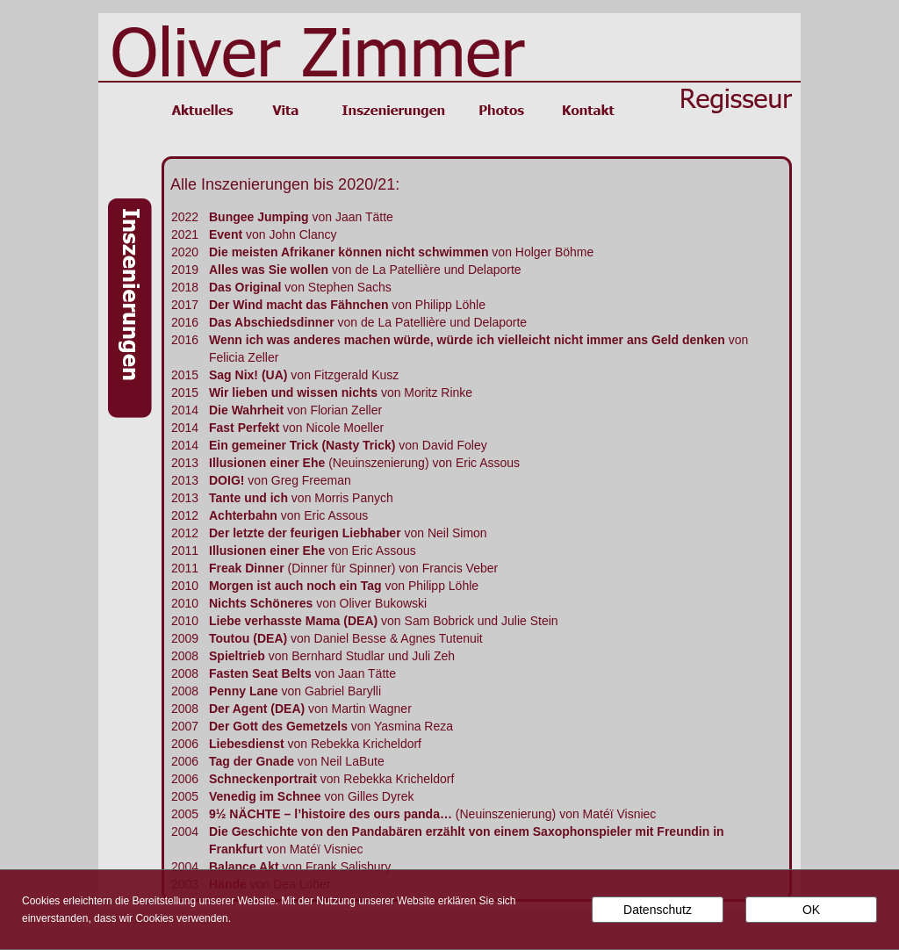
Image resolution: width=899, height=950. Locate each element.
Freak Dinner (246, 568)
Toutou (229, 638)
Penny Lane (243, 691)
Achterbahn (243, 515)
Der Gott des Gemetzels (278, 726)
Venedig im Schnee (265, 796)
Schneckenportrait (263, 779)
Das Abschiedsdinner (271, 322)
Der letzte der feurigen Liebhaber (305, 533)
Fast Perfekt (244, 428)
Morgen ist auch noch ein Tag (295, 586)
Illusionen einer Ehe (267, 463)
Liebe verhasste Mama (274, 621)
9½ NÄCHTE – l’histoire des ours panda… (330, 814)
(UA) (275, 375)
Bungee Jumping (259, 217)
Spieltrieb (237, 656)
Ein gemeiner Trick (265, 445)
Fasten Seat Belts (260, 673)
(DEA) (359, 621)
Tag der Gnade (251, 761)
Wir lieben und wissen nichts (293, 392)
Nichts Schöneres (261, 603)
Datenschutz (657, 910)
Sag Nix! (235, 375)
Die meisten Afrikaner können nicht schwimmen (348, 252)
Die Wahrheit (246, 410)
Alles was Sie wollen (270, 270)
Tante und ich (248, 498)
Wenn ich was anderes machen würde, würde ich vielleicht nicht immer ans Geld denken (467, 340)
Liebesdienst (246, 744)
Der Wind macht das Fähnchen (298, 305)
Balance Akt (244, 867)
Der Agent (239, 709)
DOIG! (226, 480)
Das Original (245, 287)
